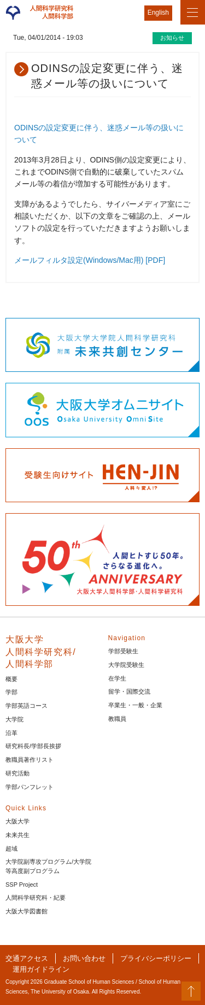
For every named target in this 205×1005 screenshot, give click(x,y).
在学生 (117, 678)
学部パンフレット (29, 787)
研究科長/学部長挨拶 (33, 746)
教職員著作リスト (29, 759)
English (158, 12)
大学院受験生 (126, 664)
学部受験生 (123, 651)
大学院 (14, 719)
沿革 (11, 733)
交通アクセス (26, 958)
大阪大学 (17, 821)
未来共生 (17, 835)
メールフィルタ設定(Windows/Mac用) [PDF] (89, 260)
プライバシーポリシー (155, 958)
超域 (11, 848)
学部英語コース (26, 705)
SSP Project (21, 884)
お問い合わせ (84, 958)
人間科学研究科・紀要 (35, 897)
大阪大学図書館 (26, 911)
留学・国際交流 (129, 691)
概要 (11, 679)
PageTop (191, 991)
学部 (11, 692)
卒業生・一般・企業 (135, 705)
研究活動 (17, 773)
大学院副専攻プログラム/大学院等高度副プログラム (48, 866)
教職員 (117, 718)
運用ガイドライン (41, 969)
